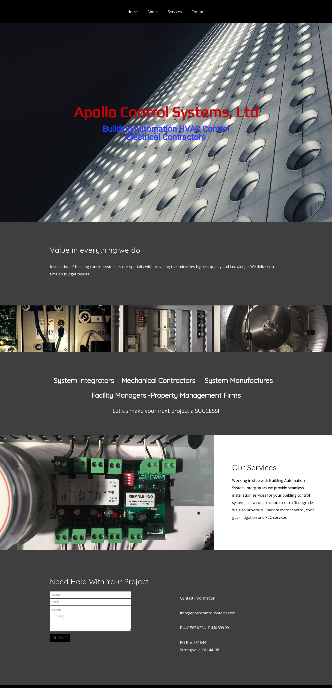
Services (175, 11)
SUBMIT (60, 637)
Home (132, 11)
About (152, 11)
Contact (198, 11)
